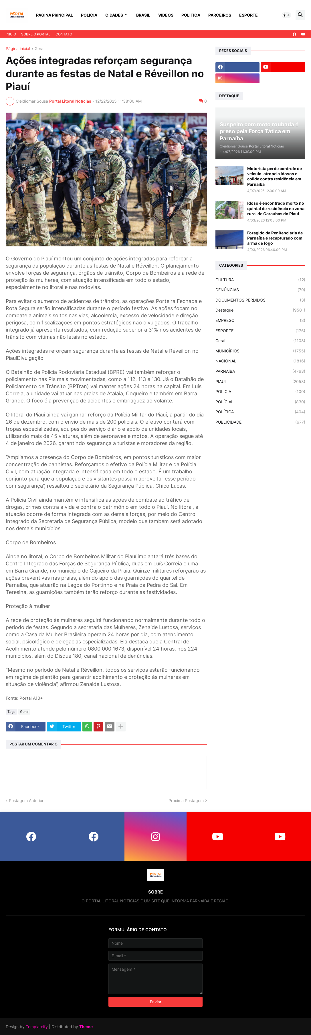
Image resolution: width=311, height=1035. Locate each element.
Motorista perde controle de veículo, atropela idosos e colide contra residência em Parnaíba (274, 176)
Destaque (260, 310)
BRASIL (143, 15)
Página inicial (18, 49)
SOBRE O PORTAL (35, 34)
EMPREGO (260, 320)
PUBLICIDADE (260, 422)
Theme (86, 1026)
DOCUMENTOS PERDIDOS (260, 300)
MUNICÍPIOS (260, 351)
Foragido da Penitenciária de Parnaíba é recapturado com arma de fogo (275, 238)
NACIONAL (260, 361)
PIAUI (260, 381)
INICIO (11, 34)
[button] (286, 15)
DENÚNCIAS (260, 290)
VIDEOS (165, 15)
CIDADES (114, 15)
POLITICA (190, 15)
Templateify (37, 1026)
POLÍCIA (260, 391)
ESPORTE (248, 15)
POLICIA (89, 15)
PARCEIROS (219, 15)
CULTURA (260, 280)
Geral (39, 49)
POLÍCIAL (260, 402)
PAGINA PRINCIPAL (54, 15)
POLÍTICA (260, 412)
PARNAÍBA (260, 371)
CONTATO (64, 34)
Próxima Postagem (186, 800)
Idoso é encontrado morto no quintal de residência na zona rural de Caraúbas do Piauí (275, 208)
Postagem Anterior (26, 800)
